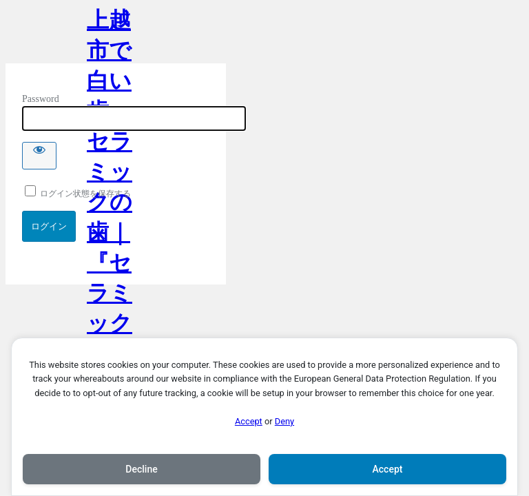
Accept (248, 421)
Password (40, 99)
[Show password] (39, 155)
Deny (284, 421)
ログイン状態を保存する (78, 193)
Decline (141, 469)
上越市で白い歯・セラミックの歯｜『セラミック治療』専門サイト (109, 35)
